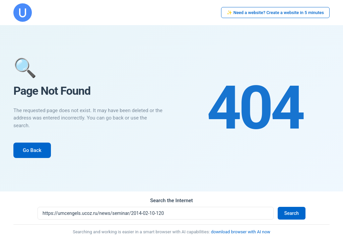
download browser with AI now (240, 231)
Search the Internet (171, 200)
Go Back (32, 150)
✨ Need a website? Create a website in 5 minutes (275, 12)
